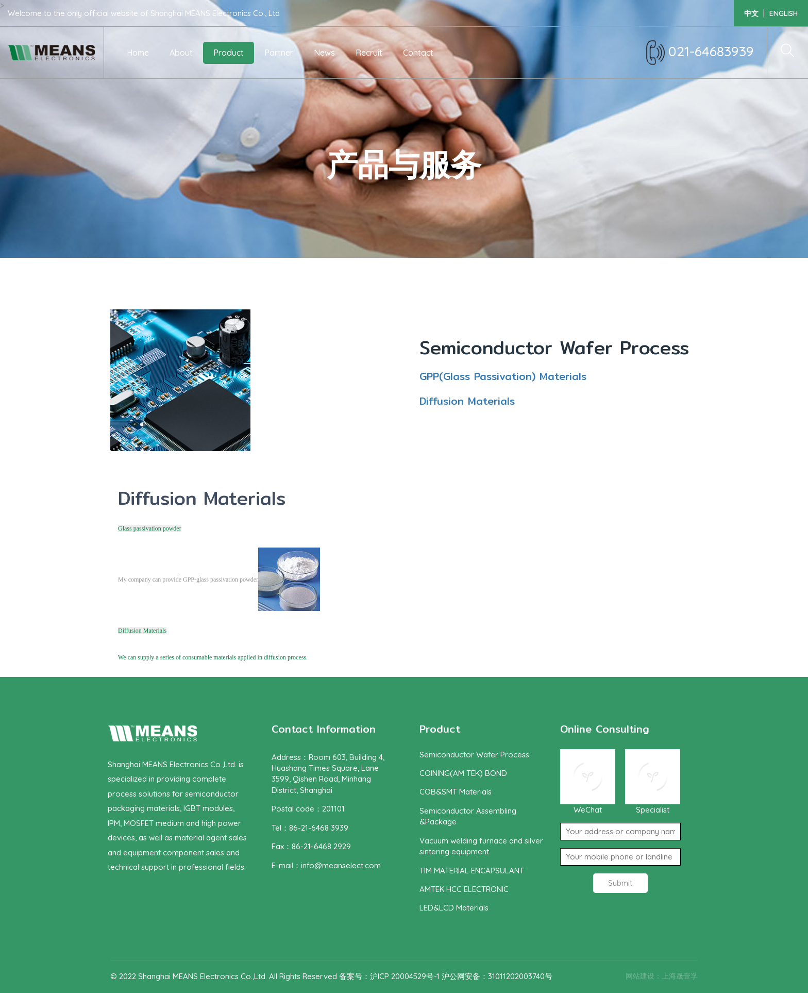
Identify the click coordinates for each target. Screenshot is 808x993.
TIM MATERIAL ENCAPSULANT (471, 870)
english (783, 13)
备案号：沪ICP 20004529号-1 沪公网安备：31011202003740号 (445, 976)
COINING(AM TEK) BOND (463, 773)
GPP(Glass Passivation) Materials (502, 376)
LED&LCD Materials (454, 908)
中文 (751, 13)
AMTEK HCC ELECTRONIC (464, 889)
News (324, 52)
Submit (620, 883)
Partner (278, 52)
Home (138, 52)
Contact (418, 52)
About (181, 52)
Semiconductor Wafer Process (554, 347)
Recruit (369, 52)
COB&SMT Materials (455, 792)
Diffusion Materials (467, 401)
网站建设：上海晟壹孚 (662, 976)
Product (228, 52)
